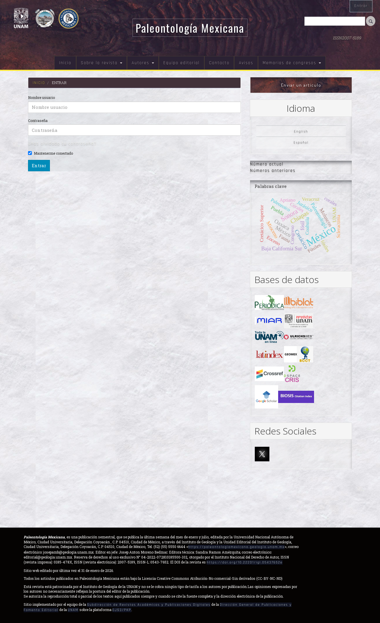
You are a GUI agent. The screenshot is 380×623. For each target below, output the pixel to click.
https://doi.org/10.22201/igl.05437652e (245, 562)
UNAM (73, 610)
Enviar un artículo (301, 85)
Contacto (219, 63)
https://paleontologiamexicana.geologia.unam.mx (236, 547)
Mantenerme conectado (50, 153)
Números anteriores (272, 170)
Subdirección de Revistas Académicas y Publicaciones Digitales (148, 605)
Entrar (361, 5)
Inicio (65, 63)
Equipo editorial (181, 63)
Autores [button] (143, 63)
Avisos (246, 63)
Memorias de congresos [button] (292, 63)
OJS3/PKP (121, 610)
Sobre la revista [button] (101, 63)
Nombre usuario (41, 97)
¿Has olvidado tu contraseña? (62, 143)
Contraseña (38, 120)
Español (301, 142)
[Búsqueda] (334, 21)
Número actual (266, 164)
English (301, 131)
